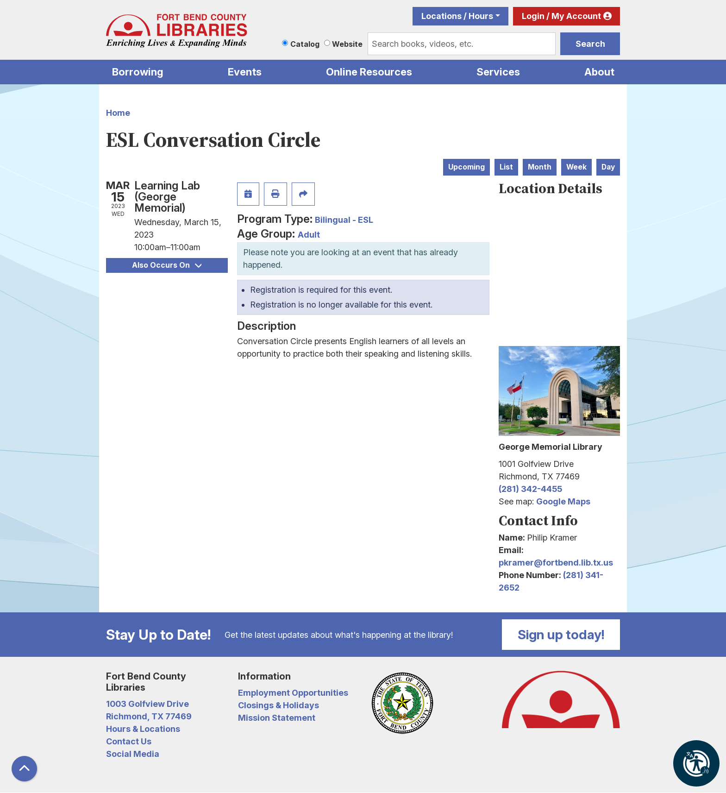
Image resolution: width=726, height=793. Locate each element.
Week (576, 167)
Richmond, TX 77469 (149, 716)
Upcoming (466, 167)
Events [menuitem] (245, 72)
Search (590, 44)
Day (608, 167)
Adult (309, 234)
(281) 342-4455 (530, 489)
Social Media (132, 754)
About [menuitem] (599, 72)
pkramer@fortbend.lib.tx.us (556, 562)
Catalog (304, 44)
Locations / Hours (457, 16)
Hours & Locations (143, 729)
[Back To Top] (24, 768)
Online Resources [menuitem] (369, 72)
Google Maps (563, 501)
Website (347, 44)
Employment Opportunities (293, 693)
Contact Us (128, 741)
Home (118, 113)
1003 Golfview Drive (147, 704)
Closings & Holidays (278, 705)
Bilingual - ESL (344, 220)
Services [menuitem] (498, 72)
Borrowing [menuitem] (137, 72)
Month (539, 167)
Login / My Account (561, 16)
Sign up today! (561, 634)
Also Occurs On (166, 265)
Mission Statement (276, 718)
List (506, 167)
